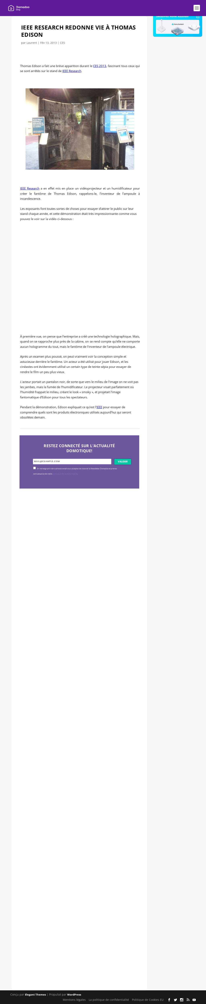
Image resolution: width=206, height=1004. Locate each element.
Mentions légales (74, 1000)
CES (62, 43)
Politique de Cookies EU (148, 1000)
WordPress (74, 994)
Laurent (32, 43)
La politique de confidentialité (109, 1000)
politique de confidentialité (65, 474)
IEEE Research (71, 71)
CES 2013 (99, 66)
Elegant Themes (35, 994)
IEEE (99, 407)
